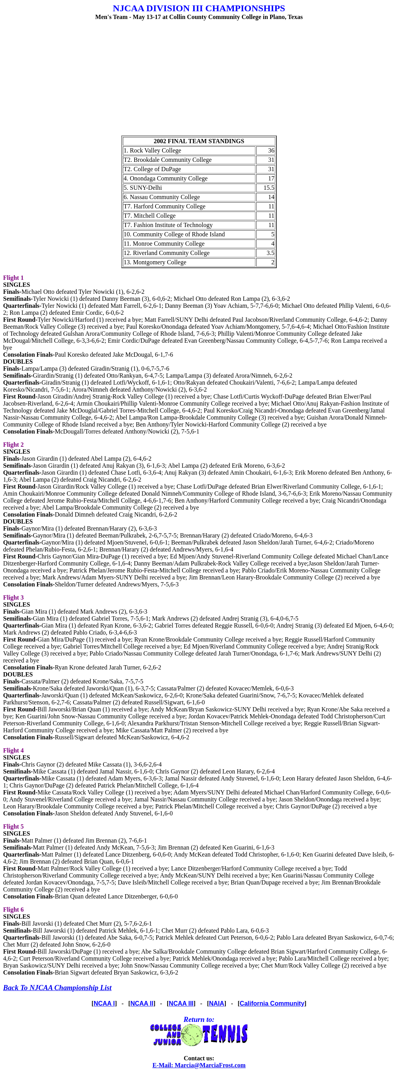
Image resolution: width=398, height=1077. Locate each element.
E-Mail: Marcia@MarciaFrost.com (199, 1065)
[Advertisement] (199, 81)
